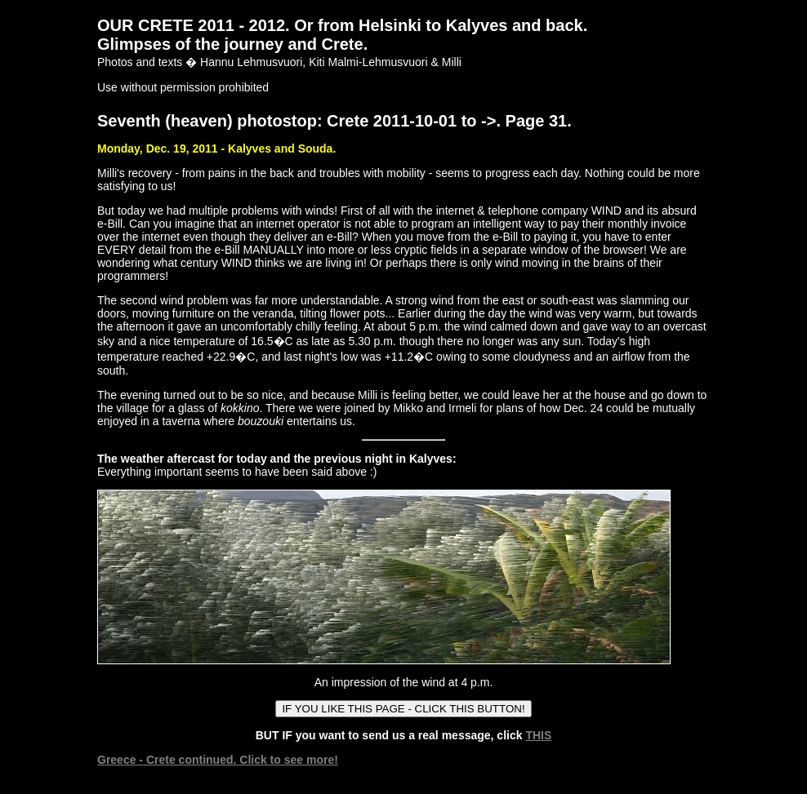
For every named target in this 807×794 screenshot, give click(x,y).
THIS (538, 735)
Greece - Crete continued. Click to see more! (217, 759)
